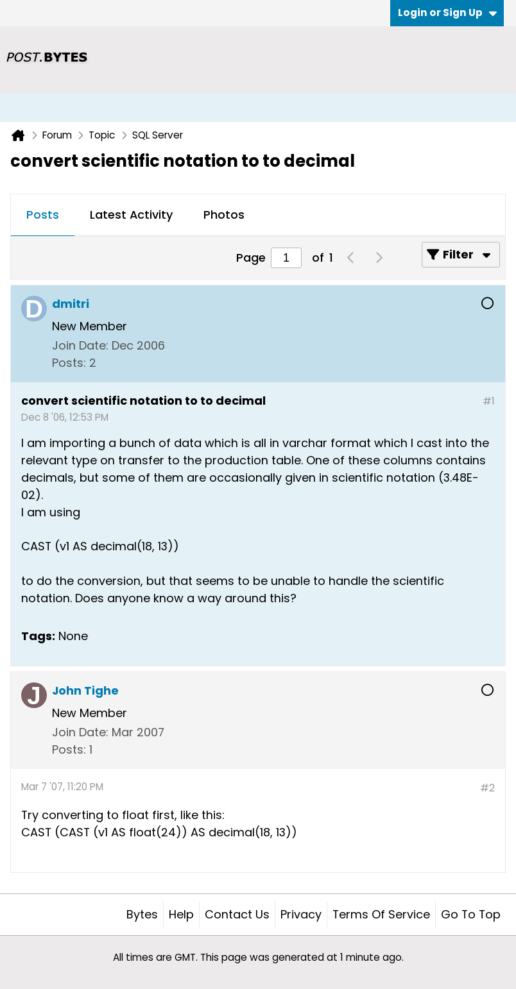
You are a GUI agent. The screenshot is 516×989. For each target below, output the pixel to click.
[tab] (42, 215)
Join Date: (80, 345)
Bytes (142, 914)
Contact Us (237, 914)
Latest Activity (131, 215)
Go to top (471, 914)
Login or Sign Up (447, 12)
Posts (42, 215)
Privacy (301, 914)
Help (181, 914)
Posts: (69, 363)
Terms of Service (381, 914)
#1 (489, 401)
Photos (224, 215)
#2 (487, 788)
